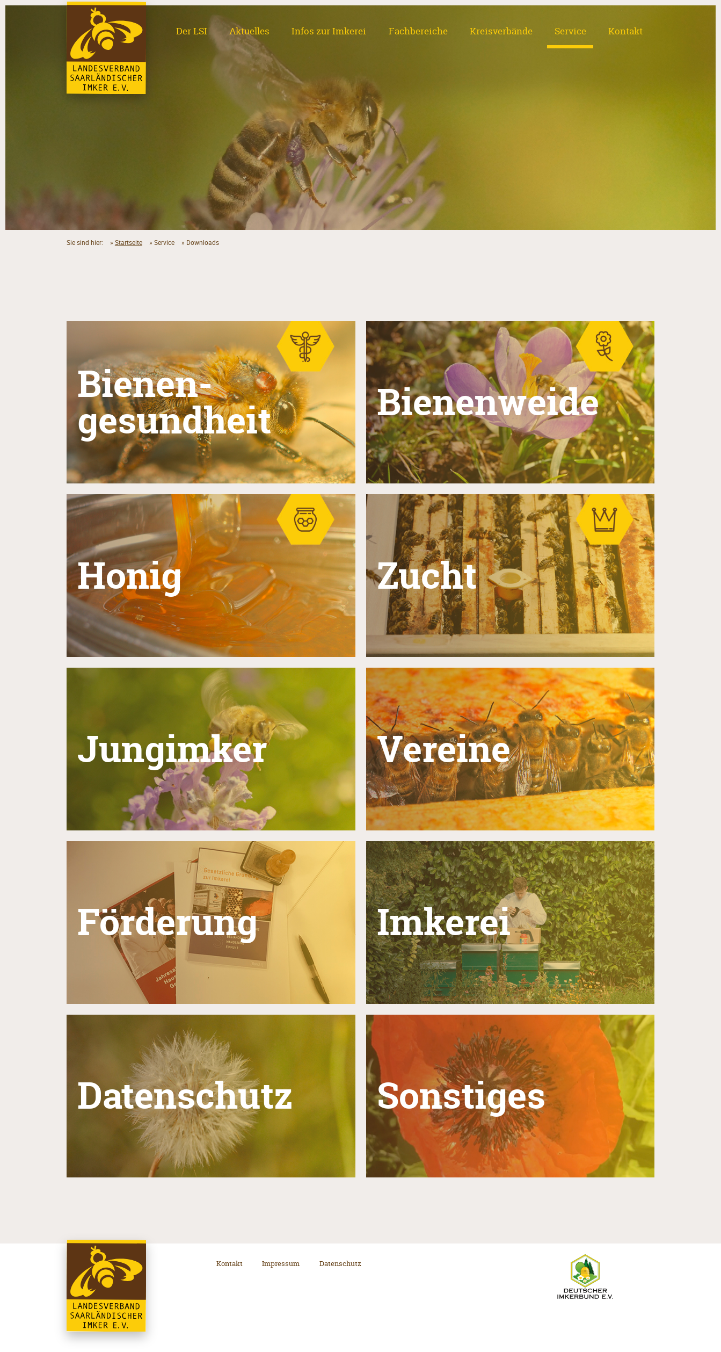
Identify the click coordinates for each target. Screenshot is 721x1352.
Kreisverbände (501, 31)
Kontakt (625, 31)
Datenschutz (340, 1263)
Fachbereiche (418, 31)
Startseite (128, 242)
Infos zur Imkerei (329, 31)
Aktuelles (249, 31)
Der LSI (191, 31)
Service (570, 31)
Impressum (281, 1263)
